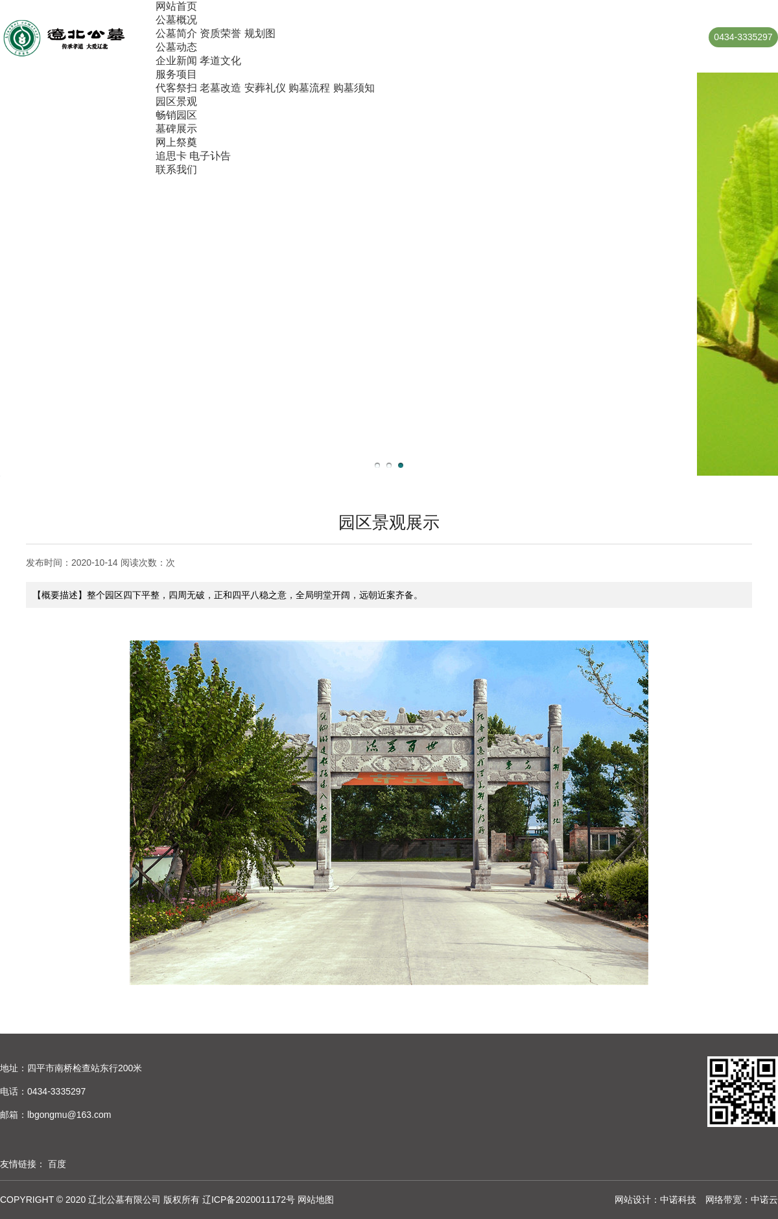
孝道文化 (220, 60)
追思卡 (171, 155)
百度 (57, 1164)
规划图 (260, 33)
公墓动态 (176, 46)
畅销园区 (176, 115)
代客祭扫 (176, 87)
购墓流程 (309, 87)
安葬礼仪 (265, 87)
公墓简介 (176, 33)
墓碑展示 (176, 128)
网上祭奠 (176, 142)
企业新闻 (176, 60)
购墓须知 (354, 87)
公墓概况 (176, 19)
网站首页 (176, 6)
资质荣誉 (220, 33)
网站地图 (316, 1199)
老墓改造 (220, 87)
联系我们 (176, 169)
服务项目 (176, 74)
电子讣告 (210, 155)
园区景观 (176, 101)
